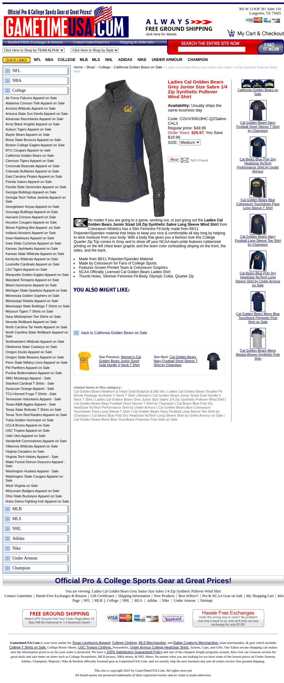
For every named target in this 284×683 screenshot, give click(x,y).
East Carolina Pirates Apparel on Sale (34, 176)
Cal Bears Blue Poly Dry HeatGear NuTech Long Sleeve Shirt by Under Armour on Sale (157, 415)
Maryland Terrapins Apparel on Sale (32, 280)
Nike (142, 60)
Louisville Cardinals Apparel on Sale (33, 264)
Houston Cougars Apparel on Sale (31, 222)
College (66, 60)
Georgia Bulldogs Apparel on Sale (31, 192)
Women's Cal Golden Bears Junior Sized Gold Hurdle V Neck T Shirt (120, 361)
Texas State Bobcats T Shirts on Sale (33, 409)
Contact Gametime (18, 596)
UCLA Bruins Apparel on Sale (28, 425)
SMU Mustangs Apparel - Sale (28, 378)
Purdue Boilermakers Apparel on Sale (34, 373)
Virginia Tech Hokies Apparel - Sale (32, 457)
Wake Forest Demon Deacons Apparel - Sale (35, 464)
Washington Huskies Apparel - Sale (32, 471)
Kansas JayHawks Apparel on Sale (32, 248)
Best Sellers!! (188, 596)
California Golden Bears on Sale (30, 155)
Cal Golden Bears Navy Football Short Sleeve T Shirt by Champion (176, 361)
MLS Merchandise (152, 643)
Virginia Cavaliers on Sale (25, 451)
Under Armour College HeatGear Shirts (159, 647)
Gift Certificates (102, 596)
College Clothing (124, 643)
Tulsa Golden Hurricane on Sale (30, 420)
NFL (37, 60)
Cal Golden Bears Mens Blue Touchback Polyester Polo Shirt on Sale (125, 419)
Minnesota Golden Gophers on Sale (32, 295)
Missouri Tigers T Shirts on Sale (29, 311)
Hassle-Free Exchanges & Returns (61, 596)
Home (78, 67)
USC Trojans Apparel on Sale (28, 430)
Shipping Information (134, 596)
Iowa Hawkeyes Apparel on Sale (30, 238)
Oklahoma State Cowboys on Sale (31, 347)
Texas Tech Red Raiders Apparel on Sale (36, 415)
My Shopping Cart (260, 596)
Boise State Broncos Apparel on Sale (33, 140)
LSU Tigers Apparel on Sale (26, 269)
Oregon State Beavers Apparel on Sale (35, 357)
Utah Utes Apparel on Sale (26, 436)
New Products (164, 596)
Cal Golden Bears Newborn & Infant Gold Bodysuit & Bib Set (119, 391)
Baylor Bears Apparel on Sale (28, 134)
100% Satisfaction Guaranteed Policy (134, 652)
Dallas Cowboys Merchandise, (196, 643)
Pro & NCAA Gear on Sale (222, 596)
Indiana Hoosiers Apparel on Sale (31, 233)
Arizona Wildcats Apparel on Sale (31, 108)
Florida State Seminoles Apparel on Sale (36, 187)
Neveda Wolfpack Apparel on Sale (31, 322)
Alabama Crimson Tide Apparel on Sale (35, 103)
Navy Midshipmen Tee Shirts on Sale (33, 316)
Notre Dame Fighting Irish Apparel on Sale (37, 501)
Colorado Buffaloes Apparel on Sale (32, 171)
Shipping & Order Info (137, 42)
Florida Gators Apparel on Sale (29, 182)
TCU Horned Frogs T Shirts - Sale (31, 394)
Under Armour (167, 60)
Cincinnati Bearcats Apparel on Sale (33, 166)
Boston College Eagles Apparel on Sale (35, 145)
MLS (96, 60)
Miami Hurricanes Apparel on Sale (31, 285)
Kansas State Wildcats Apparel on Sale (35, 254)
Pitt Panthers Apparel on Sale (28, 368)
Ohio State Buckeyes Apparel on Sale (34, 496)
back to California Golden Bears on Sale (114, 333)
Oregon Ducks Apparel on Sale (29, 352)
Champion (198, 60)
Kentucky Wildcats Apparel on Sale (32, 259)
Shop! (90, 67)
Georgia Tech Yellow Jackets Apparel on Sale (36, 199)
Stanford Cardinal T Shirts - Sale (30, 383)
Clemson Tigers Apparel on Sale (30, 161)
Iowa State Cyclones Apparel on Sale (33, 243)
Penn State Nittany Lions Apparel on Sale (37, 362)
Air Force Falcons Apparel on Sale (31, 98)
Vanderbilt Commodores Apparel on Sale (36, 441)
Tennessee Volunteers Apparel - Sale (33, 399)
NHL (109, 60)
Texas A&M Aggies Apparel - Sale (31, 404)
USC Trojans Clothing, (95, 647)
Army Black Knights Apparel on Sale (33, 124)
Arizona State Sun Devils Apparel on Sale (37, 113)
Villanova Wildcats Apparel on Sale (32, 446)
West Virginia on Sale (22, 485)
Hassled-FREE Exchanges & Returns (35, 42)
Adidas (125, 60)
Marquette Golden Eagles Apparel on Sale (37, 275)
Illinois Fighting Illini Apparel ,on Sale (33, 227)
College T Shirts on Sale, (27, 647)
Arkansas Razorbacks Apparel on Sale (34, 119)
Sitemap (206, 600)
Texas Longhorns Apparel (91, 643)
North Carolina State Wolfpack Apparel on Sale (37, 334)
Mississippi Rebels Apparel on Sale (32, 301)
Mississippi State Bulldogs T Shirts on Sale (38, 306)
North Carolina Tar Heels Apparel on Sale (36, 327)
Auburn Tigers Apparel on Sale (28, 129)
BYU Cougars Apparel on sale (28, 150)
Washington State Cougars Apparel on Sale (34, 478)
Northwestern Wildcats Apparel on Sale (35, 341)
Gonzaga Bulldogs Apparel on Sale (32, 212)
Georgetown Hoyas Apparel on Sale (32, 206)
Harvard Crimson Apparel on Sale (31, 217)
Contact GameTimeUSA (91, 42)
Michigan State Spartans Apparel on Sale (36, 290)
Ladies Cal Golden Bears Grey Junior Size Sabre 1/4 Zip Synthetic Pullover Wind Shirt (160, 399)
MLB (84, 60)
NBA (49, 60)
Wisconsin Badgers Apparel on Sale (32, 491)
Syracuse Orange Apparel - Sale (30, 388)
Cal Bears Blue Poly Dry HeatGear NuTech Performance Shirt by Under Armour (143, 405)
